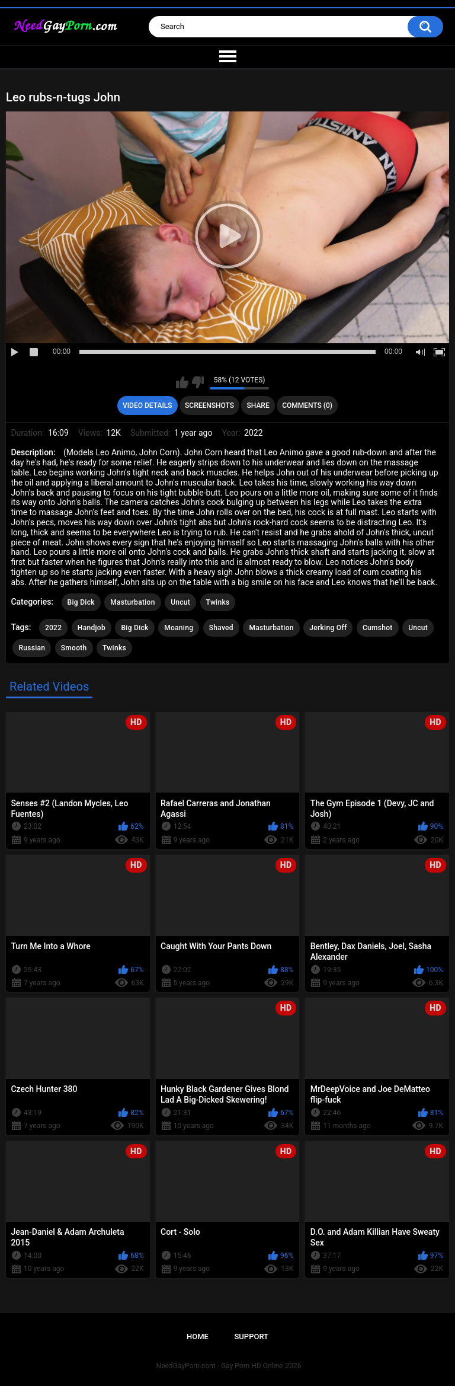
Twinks (218, 602)
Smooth (74, 648)
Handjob (91, 628)
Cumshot (378, 628)
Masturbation (132, 602)
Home (198, 1336)
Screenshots (209, 405)
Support (251, 1336)
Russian (31, 648)
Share (258, 405)
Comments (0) (307, 405)
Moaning (178, 628)
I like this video (182, 382)
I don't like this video (197, 382)
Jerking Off (328, 628)
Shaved (221, 628)
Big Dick (81, 602)
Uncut (180, 602)
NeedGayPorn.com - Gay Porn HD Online (219, 1366)
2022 (53, 628)
